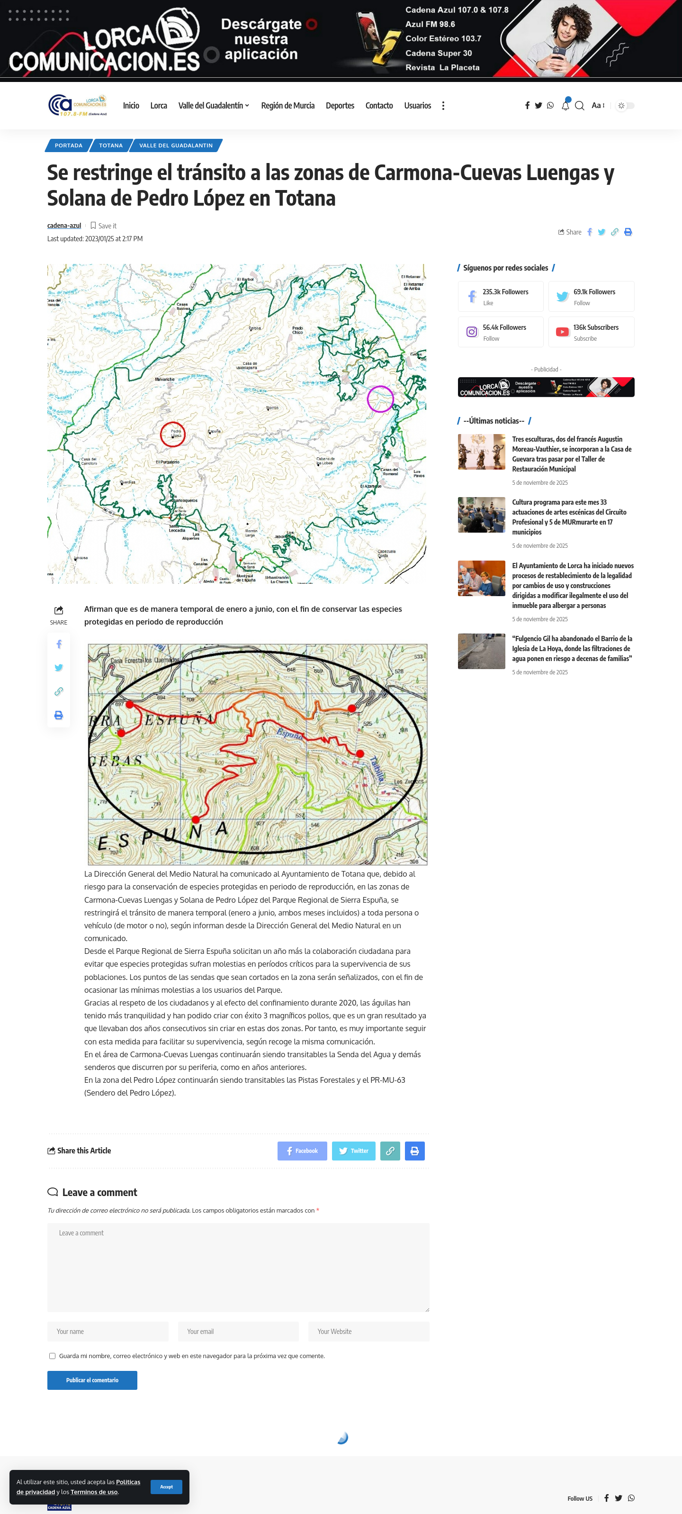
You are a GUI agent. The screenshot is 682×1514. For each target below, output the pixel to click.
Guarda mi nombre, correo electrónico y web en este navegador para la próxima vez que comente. (192, 1356)
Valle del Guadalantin (176, 145)
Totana (111, 145)
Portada (69, 145)
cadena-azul (64, 225)
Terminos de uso (94, 1492)
